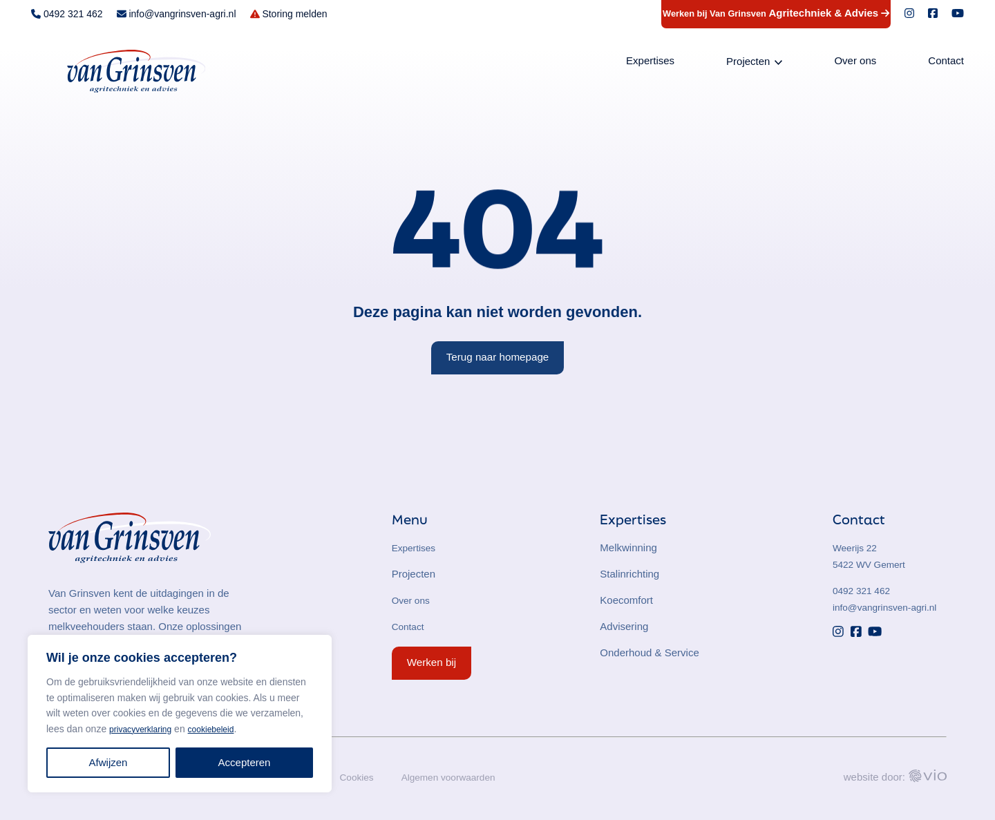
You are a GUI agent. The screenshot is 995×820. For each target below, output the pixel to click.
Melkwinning (628, 547)
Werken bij (431, 662)
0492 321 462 (864, 590)
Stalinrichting (629, 574)
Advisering (624, 626)
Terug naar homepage (497, 357)
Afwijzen (108, 762)
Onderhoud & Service (649, 652)
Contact (946, 62)
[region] (180, 713)
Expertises (650, 62)
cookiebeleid (225, 728)
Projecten (748, 63)
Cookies (361, 777)
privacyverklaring (145, 728)
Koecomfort (626, 600)
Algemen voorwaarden (459, 777)
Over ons (855, 62)
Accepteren (244, 762)
